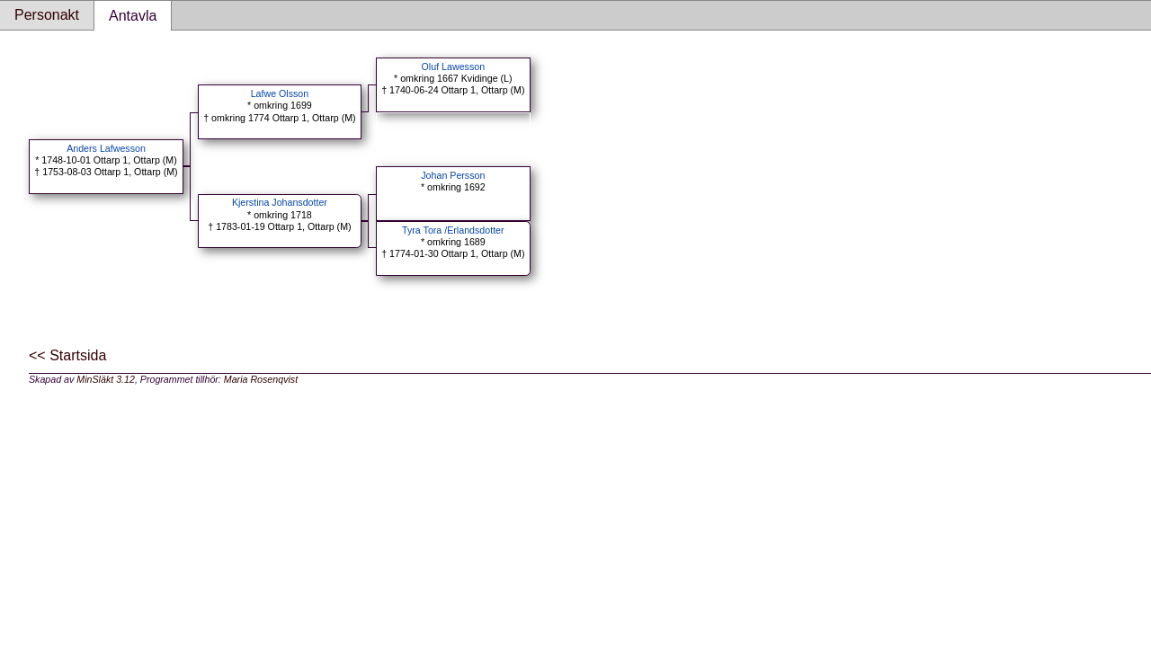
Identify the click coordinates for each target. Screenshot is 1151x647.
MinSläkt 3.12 (105, 379)
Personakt (46, 14)
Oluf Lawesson (454, 66)
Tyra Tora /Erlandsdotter (453, 230)
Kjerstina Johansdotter (279, 202)
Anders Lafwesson (106, 148)
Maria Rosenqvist (261, 379)
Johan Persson (453, 175)
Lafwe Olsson (280, 93)
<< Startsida (67, 355)
